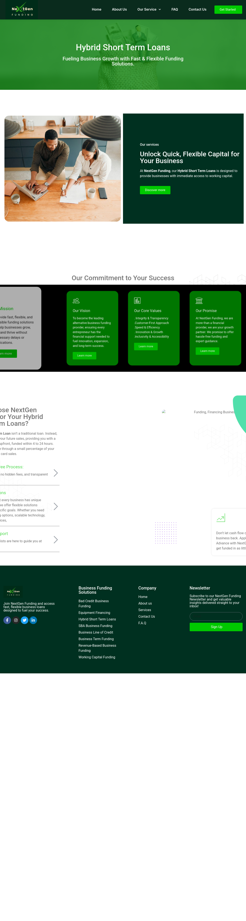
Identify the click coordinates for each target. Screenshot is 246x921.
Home (96, 9)
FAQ (174, 9)
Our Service (149, 9)
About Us (119, 9)
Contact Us (197, 9)
